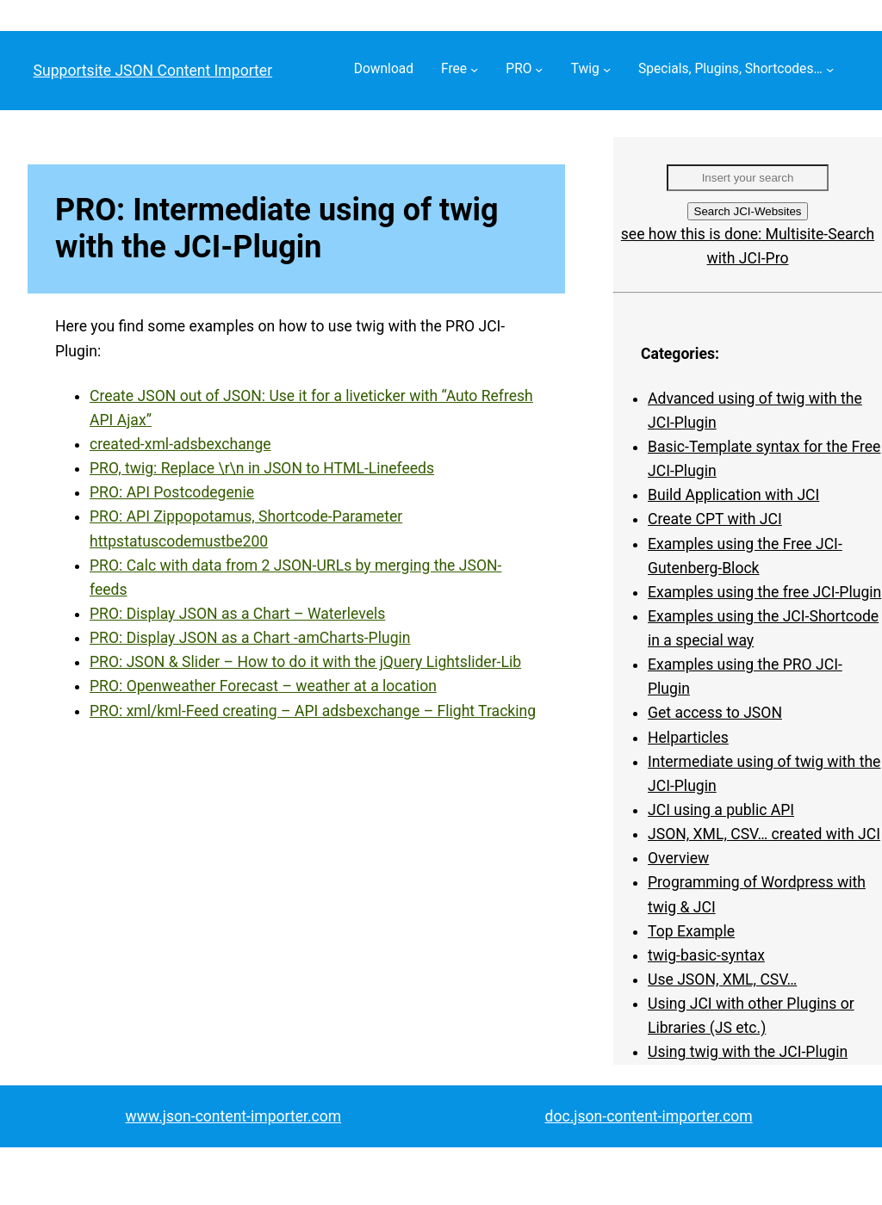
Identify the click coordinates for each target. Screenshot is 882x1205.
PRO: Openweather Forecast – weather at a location (263, 686)
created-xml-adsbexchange (180, 444)
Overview (678, 858)
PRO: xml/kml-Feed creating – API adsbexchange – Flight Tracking (313, 711)
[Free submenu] (474, 69)
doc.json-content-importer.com (649, 1116)
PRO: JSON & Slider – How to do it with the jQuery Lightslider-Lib (305, 661)
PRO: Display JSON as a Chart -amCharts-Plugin (250, 637)
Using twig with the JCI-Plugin (748, 1051)
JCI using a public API (721, 810)
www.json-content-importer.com (234, 1116)
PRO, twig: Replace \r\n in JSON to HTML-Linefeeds (262, 468)
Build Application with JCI (733, 495)
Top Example (691, 931)
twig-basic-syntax (706, 955)
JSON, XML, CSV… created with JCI (764, 834)
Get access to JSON (715, 712)
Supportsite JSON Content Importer (153, 70)
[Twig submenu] (607, 69)
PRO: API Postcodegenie (172, 492)
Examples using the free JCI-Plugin (764, 592)
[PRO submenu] (539, 69)
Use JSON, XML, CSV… (722, 979)
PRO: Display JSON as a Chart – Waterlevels (237, 613)
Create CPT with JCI (715, 519)
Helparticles (688, 737)
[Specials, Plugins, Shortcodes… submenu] (830, 69)
